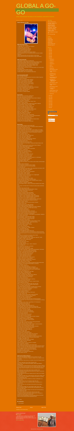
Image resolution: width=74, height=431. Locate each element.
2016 (50, 98)
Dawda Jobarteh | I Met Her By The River (53, 77)
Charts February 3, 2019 (53, 91)
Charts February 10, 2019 (54, 86)
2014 (50, 101)
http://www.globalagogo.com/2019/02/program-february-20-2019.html (32, 395)
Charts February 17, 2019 (54, 82)
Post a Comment (21, 403)
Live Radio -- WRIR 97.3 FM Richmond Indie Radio (52, 23)
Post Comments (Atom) (24, 409)
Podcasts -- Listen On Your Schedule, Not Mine (52, 30)
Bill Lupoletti (19, 414)
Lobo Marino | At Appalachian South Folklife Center (53, 80)
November (51, 60)
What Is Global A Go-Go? (52, 21)
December (51, 59)
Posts (49, 119)
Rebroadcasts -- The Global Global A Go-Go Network (52, 28)
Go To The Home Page (51, 34)
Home (31, 407)
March (51, 66)
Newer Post (18, 407)
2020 (50, 56)
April (50, 65)
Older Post (43, 407)
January (51, 93)
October (51, 62)
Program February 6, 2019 (54, 90)
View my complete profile (20, 420)
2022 (50, 53)
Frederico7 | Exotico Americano (53, 75)
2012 (50, 104)
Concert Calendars (51, 43)
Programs (49, 39)
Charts (21, 399)
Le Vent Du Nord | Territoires (52, 88)
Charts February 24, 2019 (54, 69)
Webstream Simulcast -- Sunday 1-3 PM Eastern (51, 26)
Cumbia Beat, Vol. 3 (53, 73)
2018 (50, 95)
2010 (50, 107)
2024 (50, 50)
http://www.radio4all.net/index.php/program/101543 (28, 396)
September (51, 63)
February (51, 68)
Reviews (49, 42)
